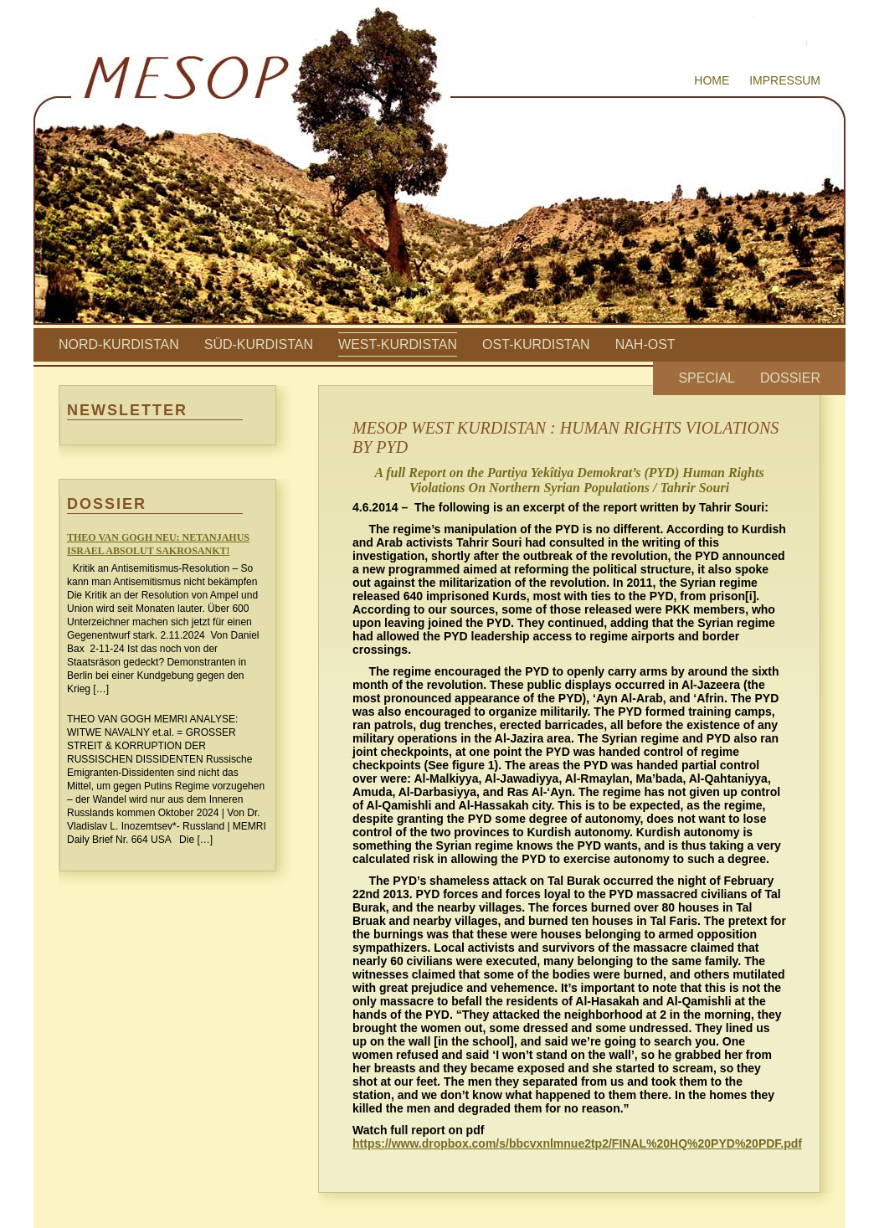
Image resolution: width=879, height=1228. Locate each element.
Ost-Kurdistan (536, 344)
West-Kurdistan (397, 344)
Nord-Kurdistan (119, 344)
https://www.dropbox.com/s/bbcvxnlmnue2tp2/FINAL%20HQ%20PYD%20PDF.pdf (577, 1143)
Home (711, 80)
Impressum (784, 80)
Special (706, 378)
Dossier (790, 378)
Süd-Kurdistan (258, 344)
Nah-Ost (645, 344)
